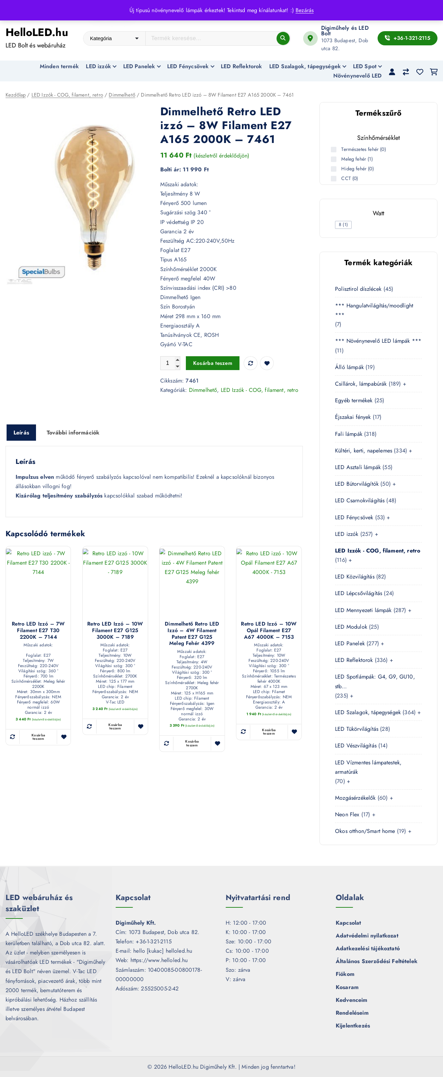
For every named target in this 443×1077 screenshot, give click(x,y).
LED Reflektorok (241, 66)
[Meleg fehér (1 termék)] (334, 159)
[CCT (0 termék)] (334, 178)
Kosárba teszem (212, 363)
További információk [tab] (73, 433)
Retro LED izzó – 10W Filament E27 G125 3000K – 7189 (115, 630)
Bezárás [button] (305, 10)
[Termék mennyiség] (170, 363)
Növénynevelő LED (357, 76)
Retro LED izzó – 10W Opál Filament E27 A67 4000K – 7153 (269, 630)
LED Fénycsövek (188, 66)
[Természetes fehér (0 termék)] (334, 149)
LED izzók (98, 66)
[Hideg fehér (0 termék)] (334, 169)
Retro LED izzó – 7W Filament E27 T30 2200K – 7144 (38, 630)
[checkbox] (343, 225)
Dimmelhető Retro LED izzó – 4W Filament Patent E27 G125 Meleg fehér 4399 (192, 634)
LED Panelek (139, 66)
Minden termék (59, 66)
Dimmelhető (122, 95)
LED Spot (365, 66)
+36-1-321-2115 (407, 38)
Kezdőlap (16, 95)
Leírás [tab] (21, 433)
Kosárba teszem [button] (38, 737)
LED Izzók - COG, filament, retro (67, 95)
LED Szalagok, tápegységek (305, 66)
